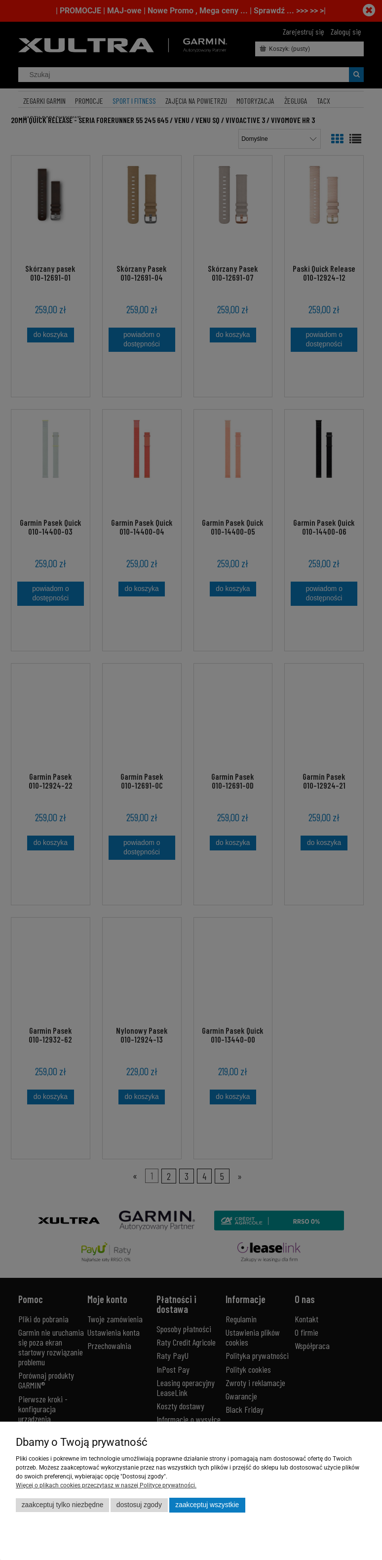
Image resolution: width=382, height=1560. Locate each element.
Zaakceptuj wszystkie (207, 1505)
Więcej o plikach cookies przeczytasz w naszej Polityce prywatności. (106, 1485)
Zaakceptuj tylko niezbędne (63, 1505)
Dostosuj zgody (139, 1505)
